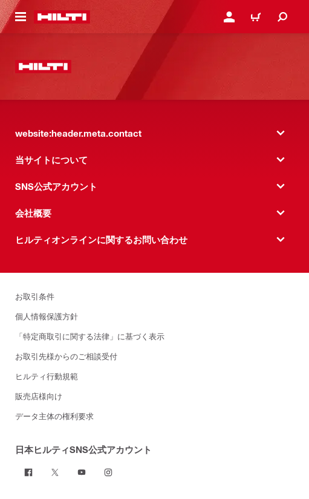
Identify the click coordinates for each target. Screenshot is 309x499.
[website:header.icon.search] (282, 17)
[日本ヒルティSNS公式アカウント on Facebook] (28, 472)
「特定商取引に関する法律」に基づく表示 (89, 336)
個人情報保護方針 (46, 316)
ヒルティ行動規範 (46, 375)
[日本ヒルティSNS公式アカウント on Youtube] (81, 472)
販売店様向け (38, 395)
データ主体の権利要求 (54, 415)
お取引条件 (34, 296)
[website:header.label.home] (62, 17)
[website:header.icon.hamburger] (20, 17)
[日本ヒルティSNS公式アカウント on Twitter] (55, 472)
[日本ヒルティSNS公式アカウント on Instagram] (108, 472)
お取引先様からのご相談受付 (66, 355)
